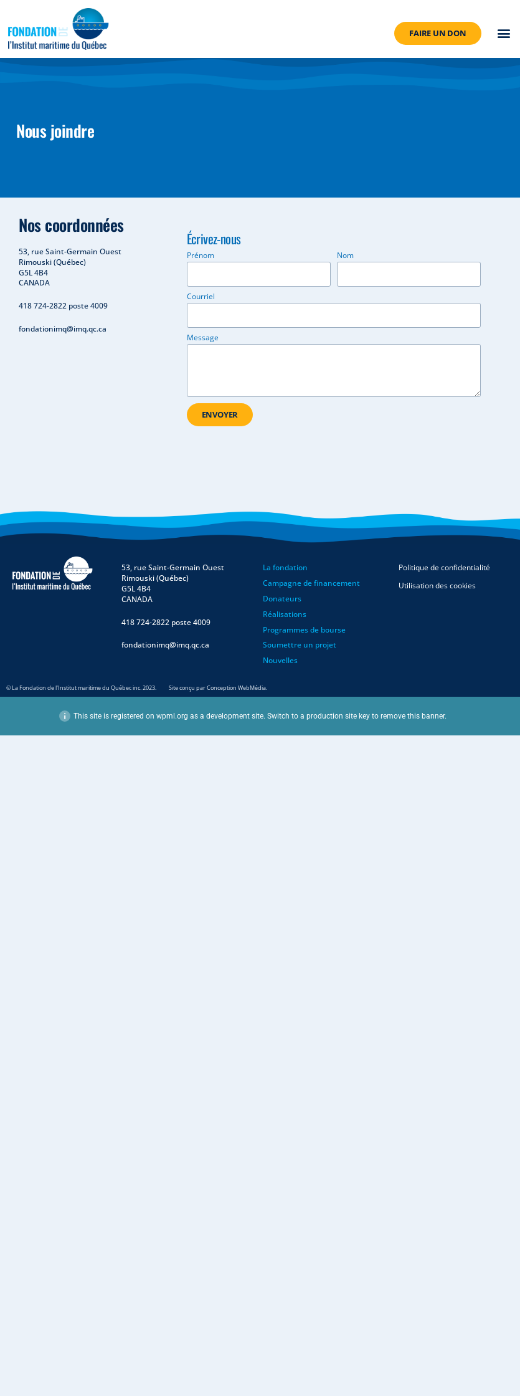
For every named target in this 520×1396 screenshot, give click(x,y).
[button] (504, 33)
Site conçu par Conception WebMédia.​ (218, 688)
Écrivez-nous (214, 242)
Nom (345, 256)
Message (203, 338)
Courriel (201, 297)
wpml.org (172, 716)
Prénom (200, 256)
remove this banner (413, 716)
